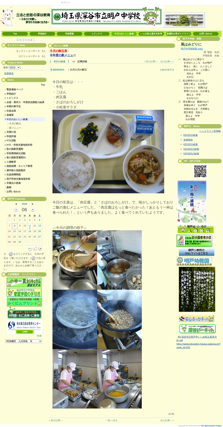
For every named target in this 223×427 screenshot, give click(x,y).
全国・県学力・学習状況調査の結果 (24, 102)
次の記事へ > (167, 61)
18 (29, 232)
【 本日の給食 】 (59, 61)
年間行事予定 (13, 106)
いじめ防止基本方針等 (151, 33)
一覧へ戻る (111, 420)
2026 (24, 204)
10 (24, 226)
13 (39, 226)
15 (14, 232)
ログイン (65, 2)
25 (29, 237)
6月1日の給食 (190, 144)
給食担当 (169, 69)
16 (19, 232)
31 (9, 221)
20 (39, 232)
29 (14, 243)
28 (9, 243)
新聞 (8, 187)
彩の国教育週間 (14, 149)
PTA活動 (10, 140)
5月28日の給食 (191, 153)
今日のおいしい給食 (124, 33)
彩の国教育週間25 (15, 157)
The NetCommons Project (211, 426)
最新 (11, 67)
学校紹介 (42, 33)
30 (19, 243)
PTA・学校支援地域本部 (18, 144)
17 (24, 232)
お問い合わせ (205, 33)
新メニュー (14, 127)
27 (39, 237)
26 (34, 237)
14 (9, 232)
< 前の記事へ (151, 61)
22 (14, 237)
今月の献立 (14, 123)
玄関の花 (10, 132)
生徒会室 (10, 110)
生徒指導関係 (13, 174)
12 (34, 226)
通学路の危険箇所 (15, 170)
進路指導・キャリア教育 (19, 166)
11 (29, 226)
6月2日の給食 (190, 135)
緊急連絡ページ (14, 89)
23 (19, 237)
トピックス (96, 33)
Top (15, 33)
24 (24, 237)
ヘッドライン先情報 (210, 131)
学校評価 (10, 136)
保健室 (9, 115)
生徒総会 (9, 73)
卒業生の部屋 (13, 183)
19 (34, 232)
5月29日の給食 (191, 149)
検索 (39, 335)
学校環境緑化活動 (15, 153)
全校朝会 (188, 139)
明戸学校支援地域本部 (17, 179)
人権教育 (10, 162)
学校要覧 (69, 33)
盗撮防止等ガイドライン (178, 33)
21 (9, 237)
